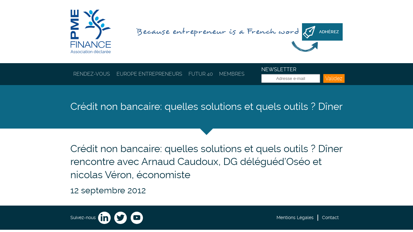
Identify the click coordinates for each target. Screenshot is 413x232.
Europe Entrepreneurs (149, 74)
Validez (333, 78)
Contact (330, 217)
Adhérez (329, 31)
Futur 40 (200, 74)
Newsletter (278, 69)
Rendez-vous (91, 74)
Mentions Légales (295, 217)
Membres (232, 74)
